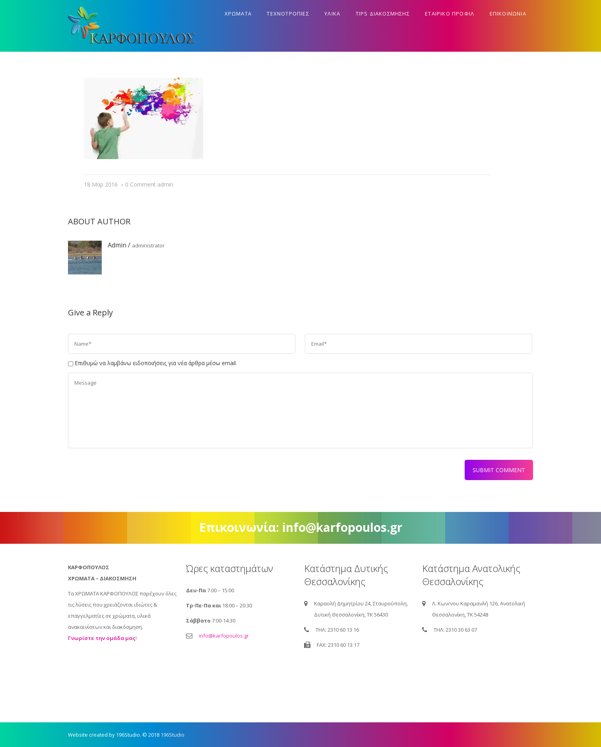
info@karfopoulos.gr (224, 635)
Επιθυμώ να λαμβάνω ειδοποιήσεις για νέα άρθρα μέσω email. (156, 363)
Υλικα (332, 13)
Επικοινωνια (508, 13)
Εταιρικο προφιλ (449, 13)
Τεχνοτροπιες (288, 13)
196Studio (172, 734)
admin (165, 184)
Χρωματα (238, 13)
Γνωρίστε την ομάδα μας (102, 638)
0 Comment (140, 184)
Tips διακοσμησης (383, 13)
